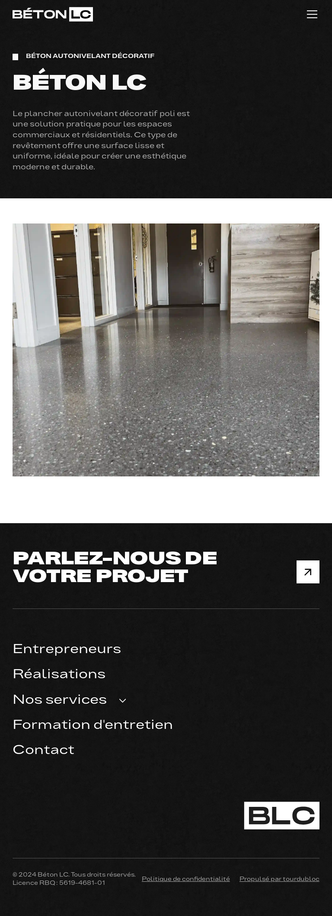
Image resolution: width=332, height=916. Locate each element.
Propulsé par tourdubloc (279, 879)
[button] (310, 14)
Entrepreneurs (67, 650)
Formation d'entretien (93, 725)
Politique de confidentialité (186, 879)
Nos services (60, 700)
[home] (53, 14)
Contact (43, 750)
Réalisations (59, 675)
